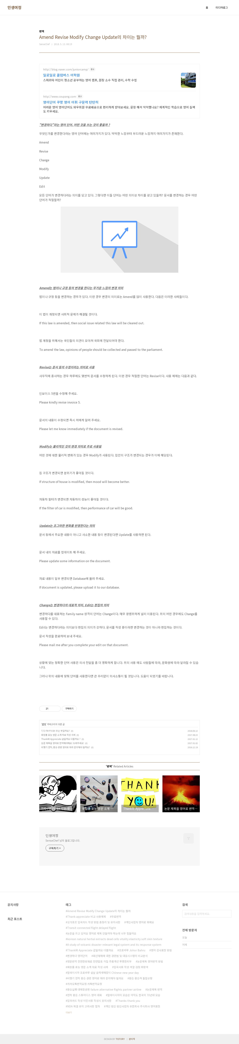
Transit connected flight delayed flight (91, 928)
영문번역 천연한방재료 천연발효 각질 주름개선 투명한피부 (99, 961)
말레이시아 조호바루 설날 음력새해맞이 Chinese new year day (103, 972)
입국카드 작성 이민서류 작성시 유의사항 (89, 1001)
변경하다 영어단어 (77, 956)
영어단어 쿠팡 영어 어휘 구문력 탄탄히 (71, 102)
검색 (227, 913)
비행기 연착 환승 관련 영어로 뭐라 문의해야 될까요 (95, 978)
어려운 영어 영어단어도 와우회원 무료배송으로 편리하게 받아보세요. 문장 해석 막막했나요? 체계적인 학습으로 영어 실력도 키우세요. (119, 109)
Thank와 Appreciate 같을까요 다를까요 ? (60, 738)
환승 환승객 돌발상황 (140, 978)
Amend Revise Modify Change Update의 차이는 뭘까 (99, 911)
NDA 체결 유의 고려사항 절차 (83, 1006)
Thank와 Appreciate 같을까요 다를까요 (90, 950)
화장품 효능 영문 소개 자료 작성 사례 (58, 734)
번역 (44, 724)
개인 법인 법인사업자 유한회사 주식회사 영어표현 (132, 1006)
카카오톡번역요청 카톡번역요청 (84, 984)
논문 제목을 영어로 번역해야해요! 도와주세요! (62, 743)
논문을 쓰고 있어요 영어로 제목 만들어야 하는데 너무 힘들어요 (101, 933)
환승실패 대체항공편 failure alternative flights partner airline (104, 989)
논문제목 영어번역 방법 (150, 961)
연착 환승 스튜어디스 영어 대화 (84, 995)
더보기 (69, 1012)
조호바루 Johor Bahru (132, 950)
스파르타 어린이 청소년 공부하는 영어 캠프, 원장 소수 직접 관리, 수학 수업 (90, 80)
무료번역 (116, 916)
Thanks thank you (128, 1001)
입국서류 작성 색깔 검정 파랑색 (131, 967)
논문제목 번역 (154, 989)
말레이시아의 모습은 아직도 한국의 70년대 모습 (133, 995)
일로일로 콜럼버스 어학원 (61, 75)
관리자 (132, 1038)
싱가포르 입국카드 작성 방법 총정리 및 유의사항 (93, 922)
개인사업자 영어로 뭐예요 (140, 922)
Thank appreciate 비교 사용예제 (86, 916)
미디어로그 (222, 7)
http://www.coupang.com (59, 96)
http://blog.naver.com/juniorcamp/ (66, 69)
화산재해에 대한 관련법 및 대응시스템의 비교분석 (120, 956)
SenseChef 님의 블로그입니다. (63, 840)
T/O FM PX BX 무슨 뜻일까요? (55, 730)
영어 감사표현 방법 (161, 950)
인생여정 (14, 7)
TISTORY (120, 1038)
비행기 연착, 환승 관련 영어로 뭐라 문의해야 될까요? (65, 747)
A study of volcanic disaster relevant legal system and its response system (114, 944)
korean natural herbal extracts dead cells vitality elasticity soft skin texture (114, 939)
